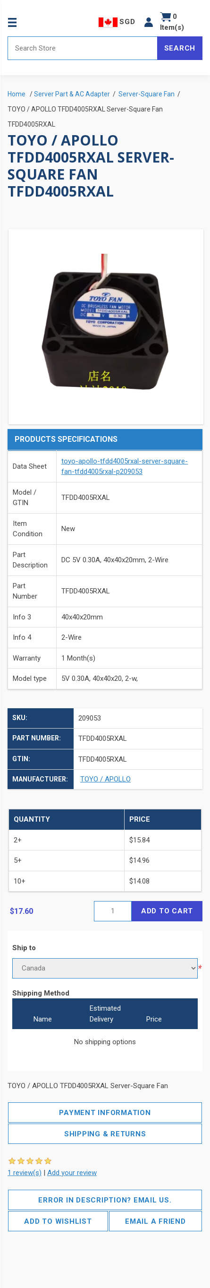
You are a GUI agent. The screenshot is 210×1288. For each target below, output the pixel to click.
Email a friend (155, 1221)
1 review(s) (25, 1172)
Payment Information (105, 1112)
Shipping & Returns (105, 1134)
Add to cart (167, 911)
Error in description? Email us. (104, 1200)
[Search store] (83, 48)
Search (180, 48)
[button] (148, 22)
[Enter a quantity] (113, 911)
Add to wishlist (58, 1221)
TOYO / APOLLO (105, 779)
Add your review (72, 1172)
